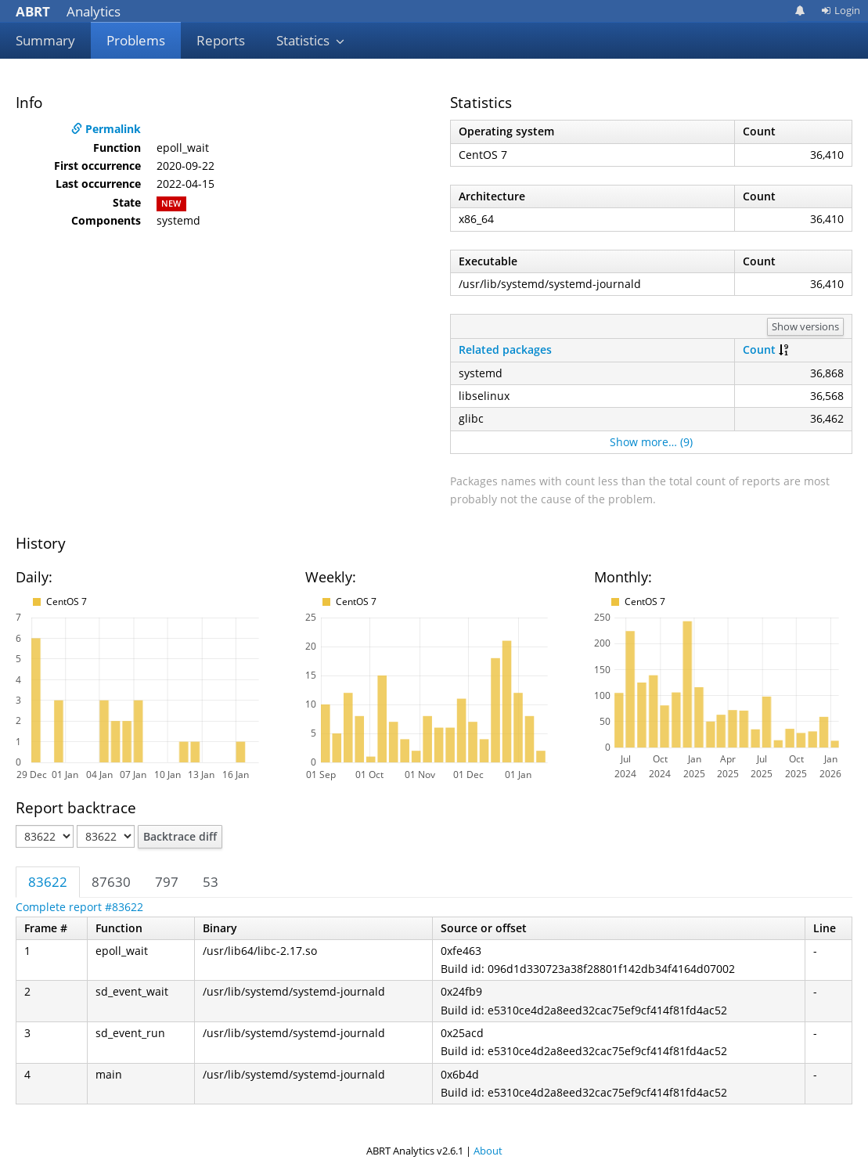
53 (210, 882)
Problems (135, 40)
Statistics (310, 40)
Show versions (805, 326)
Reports (220, 40)
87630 (111, 882)
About (488, 1151)
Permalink (106, 128)
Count (759, 349)
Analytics (68, 11)
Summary (45, 40)
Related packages (505, 349)
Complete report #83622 (79, 906)
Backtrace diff (180, 836)
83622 (47, 882)
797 (166, 882)
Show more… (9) (651, 441)
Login (840, 10)
